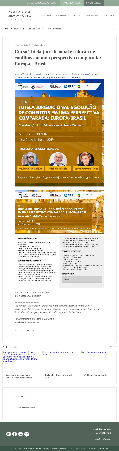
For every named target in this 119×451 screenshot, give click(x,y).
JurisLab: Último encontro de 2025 (59, 376)
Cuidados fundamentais (95, 375)
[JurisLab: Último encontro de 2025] (59, 361)
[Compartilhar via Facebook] (16, 330)
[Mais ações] (103, 44)
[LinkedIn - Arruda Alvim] (20, 434)
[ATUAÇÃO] (77, 15)
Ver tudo (113, 346)
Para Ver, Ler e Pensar (33, 29)
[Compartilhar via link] (33, 330)
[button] (113, 29)
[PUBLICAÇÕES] (110, 15)
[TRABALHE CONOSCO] (72, 3)
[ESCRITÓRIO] (46, 16)
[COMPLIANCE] (62, 15)
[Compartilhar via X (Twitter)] (22, 330)
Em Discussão (54, 29)
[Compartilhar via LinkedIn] (27, 330)
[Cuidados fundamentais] (98, 361)
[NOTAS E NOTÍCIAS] (94, 3)
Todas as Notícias (10, 29)
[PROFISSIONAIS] (92, 15)
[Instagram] (8, 434)
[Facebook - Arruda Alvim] (14, 434)
